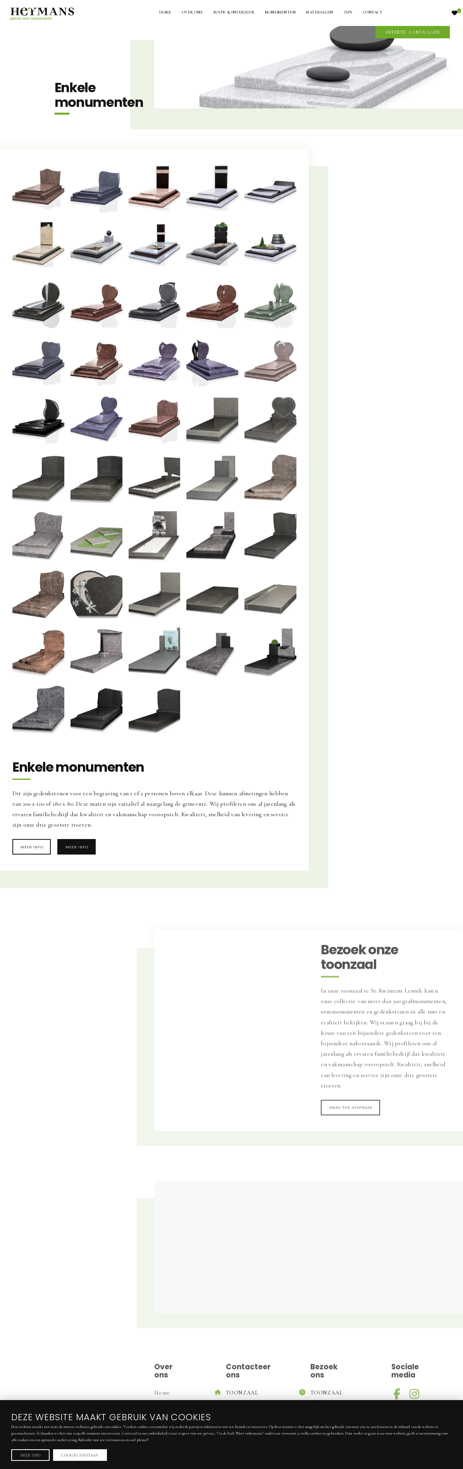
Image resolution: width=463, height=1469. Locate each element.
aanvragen (413, 32)
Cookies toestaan (80, 1455)
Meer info (32, 846)
